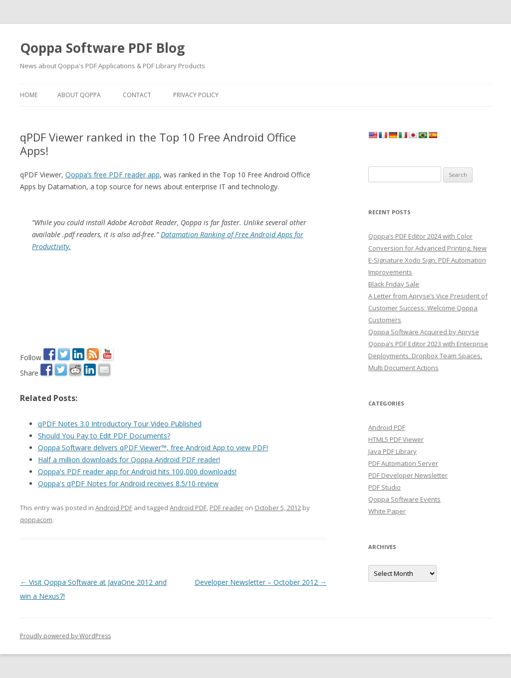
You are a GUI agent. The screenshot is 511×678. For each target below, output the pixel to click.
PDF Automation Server (403, 463)
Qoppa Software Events (404, 499)
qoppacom (36, 519)
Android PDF (113, 507)
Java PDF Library (392, 451)
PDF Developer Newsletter (408, 475)
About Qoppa (79, 95)
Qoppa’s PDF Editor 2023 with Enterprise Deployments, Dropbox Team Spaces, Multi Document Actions (428, 355)
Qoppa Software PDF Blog (102, 48)
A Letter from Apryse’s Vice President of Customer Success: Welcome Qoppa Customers (428, 307)
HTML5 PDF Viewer (396, 439)
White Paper (387, 511)
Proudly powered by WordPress (65, 636)
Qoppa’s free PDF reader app (112, 174)
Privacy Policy (196, 95)
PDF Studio (384, 487)
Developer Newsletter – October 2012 (261, 582)
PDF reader (227, 507)
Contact (137, 95)
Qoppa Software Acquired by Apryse (423, 331)
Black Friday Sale (393, 283)
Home (28, 95)
